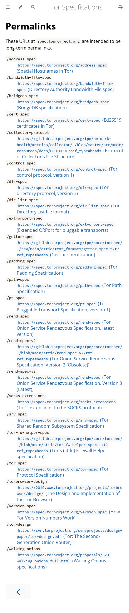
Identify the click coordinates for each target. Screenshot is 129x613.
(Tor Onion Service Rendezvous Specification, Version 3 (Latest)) (69, 383)
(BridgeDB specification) (63, 105)
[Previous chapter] (18, 591)
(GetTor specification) (69, 249)
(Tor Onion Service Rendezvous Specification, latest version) (65, 328)
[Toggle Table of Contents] (7, 7)
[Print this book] (120, 7)
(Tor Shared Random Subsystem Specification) (63, 423)
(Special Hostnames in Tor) (62, 68)
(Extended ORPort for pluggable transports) (66, 227)
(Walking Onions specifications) (64, 561)
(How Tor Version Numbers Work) (68, 515)
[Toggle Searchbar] (33, 7)
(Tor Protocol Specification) (63, 472)
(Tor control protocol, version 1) (67, 172)
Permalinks (31, 26)
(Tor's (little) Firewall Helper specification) (69, 448)
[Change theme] (20, 7)
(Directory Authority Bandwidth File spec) (65, 86)
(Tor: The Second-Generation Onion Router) (69, 536)
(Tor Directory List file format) (68, 209)
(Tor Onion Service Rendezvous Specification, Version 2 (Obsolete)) (69, 356)
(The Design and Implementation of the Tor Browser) (69, 494)
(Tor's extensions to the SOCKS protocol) (67, 405)
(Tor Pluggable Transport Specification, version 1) (63, 307)
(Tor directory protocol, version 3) (63, 190)
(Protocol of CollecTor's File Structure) (70, 148)
